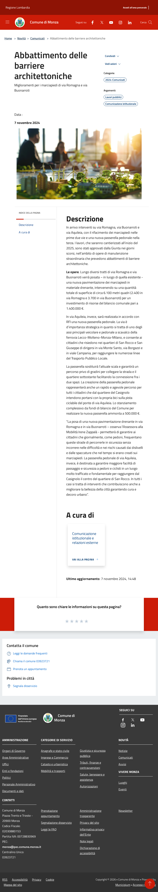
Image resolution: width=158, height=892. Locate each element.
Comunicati (37, 38)
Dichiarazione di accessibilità (90, 850)
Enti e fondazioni (12, 771)
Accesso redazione (144, 885)
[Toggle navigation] (7, 22)
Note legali (86, 841)
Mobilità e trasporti (53, 771)
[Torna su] (150, 884)
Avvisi (122, 764)
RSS (4, 879)
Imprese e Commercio (54, 757)
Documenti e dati (13, 791)
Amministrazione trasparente (90, 813)
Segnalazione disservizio (56, 822)
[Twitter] (100, 22)
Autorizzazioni (89, 786)
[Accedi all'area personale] (135, 7)
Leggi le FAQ (49, 829)
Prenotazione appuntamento (50, 813)
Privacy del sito (89, 822)
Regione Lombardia (18, 7)
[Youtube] (109, 22)
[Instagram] (119, 22)
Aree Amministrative (15, 757)
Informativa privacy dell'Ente (92, 832)
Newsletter (126, 810)
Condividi (112, 56)
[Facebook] (91, 22)
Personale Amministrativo (18, 784)
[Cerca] (150, 22)
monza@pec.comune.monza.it (21, 847)
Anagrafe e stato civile (55, 751)
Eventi (123, 789)
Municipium (122, 885)
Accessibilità (20, 879)
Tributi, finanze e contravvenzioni (90, 765)
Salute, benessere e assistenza (92, 777)
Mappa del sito (13, 885)
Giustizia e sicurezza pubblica (93, 753)
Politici (6, 777)
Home (8, 38)
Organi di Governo (13, 751)
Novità (21, 38)
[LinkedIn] (128, 22)
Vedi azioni (113, 64)
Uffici (5, 764)
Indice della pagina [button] (29, 213)
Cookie (50, 879)
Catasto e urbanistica (54, 764)
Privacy (36, 879)
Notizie (123, 751)
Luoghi (123, 782)
